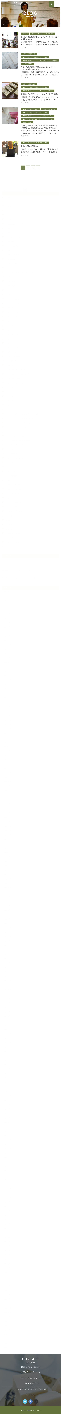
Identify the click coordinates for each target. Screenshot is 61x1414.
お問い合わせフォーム (30, 1372)
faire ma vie (30, 1394)
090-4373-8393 (30, 1383)
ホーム (4, 24)
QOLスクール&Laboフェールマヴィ (23, 4)
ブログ (10, 24)
